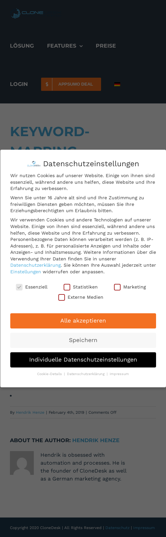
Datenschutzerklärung (35, 265)
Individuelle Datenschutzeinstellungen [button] (83, 359)
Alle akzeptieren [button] (83, 320)
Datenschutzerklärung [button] (86, 374)
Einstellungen (25, 271)
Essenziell (31, 287)
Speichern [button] (83, 340)
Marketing (130, 287)
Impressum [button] (119, 374)
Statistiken (81, 287)
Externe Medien (80, 297)
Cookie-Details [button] (50, 374)
